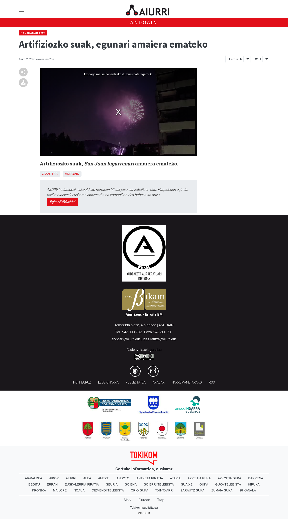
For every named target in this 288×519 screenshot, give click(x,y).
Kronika (39, 490)
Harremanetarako (187, 382)
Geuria (112, 484)
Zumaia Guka (221, 490)
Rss (212, 382)
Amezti (103, 478)
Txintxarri (164, 490)
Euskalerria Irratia (82, 484)
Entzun (235, 59)
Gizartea (50, 174)
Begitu (34, 484)
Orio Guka (139, 490)
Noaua (79, 490)
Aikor (54, 478)
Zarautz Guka (192, 490)
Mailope (60, 490)
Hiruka (254, 484)
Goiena (131, 484)
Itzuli (257, 59)
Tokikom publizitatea (144, 507)
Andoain (144, 22)
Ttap (160, 500)
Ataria (175, 478)
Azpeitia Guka (199, 478)
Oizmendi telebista (108, 490)
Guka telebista (228, 484)
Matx (127, 500)
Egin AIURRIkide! (62, 202)
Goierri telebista (159, 484)
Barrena (255, 478)
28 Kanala (247, 490)
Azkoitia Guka (229, 478)
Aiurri (71, 478)
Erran (52, 484)
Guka (203, 484)
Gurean (144, 500)
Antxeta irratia (149, 478)
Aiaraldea (33, 478)
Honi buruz (82, 382)
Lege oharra (108, 382)
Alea (87, 478)
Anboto (122, 478)
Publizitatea (136, 382)
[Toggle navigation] (21, 10)
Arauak (159, 382)
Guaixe (186, 484)
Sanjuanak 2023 (33, 33)
